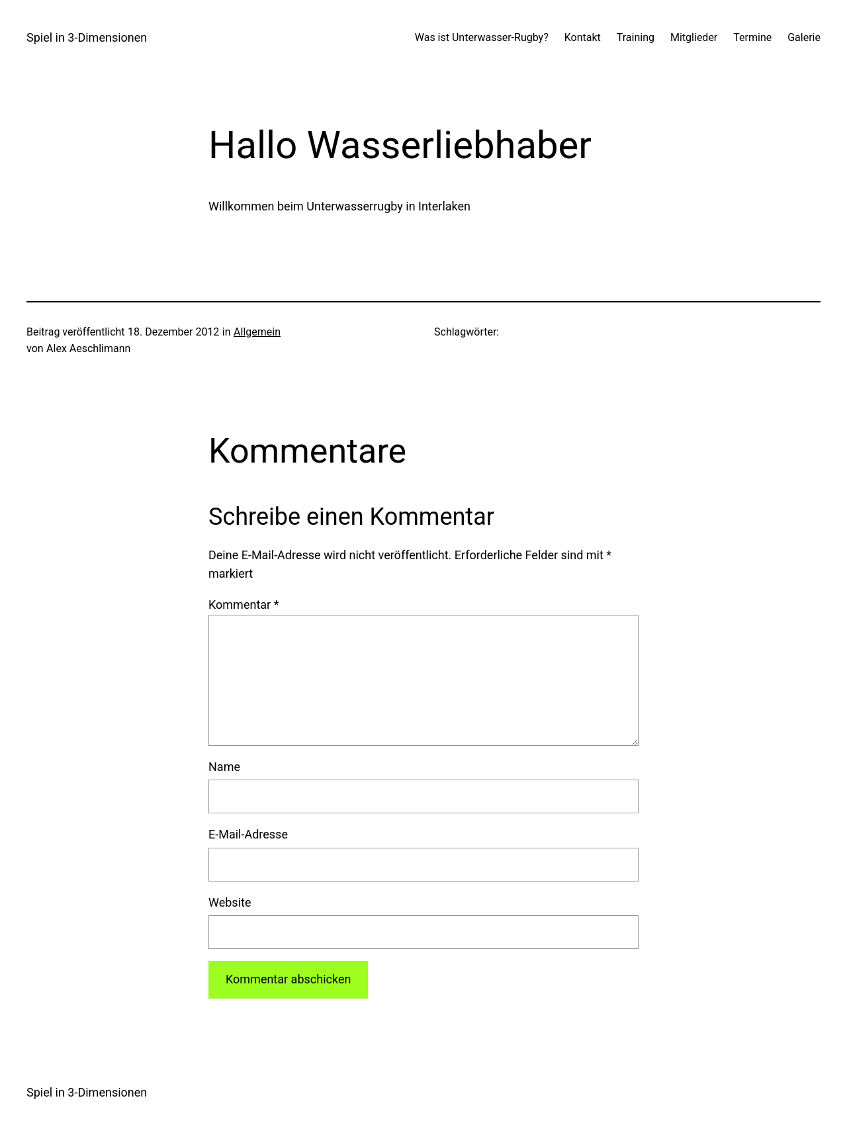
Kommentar (243, 604)
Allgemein (257, 332)
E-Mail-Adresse (248, 834)
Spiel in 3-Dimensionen (86, 37)
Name (224, 767)
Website (229, 902)
